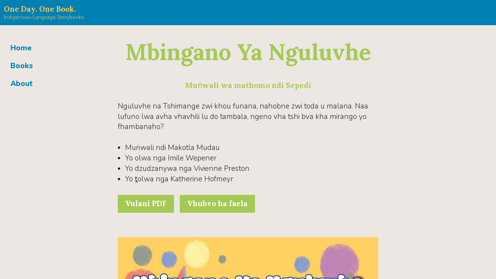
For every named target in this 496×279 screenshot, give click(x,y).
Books (21, 66)
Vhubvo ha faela (217, 203)
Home (21, 48)
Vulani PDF (146, 203)
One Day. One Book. (40, 9)
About (21, 84)
